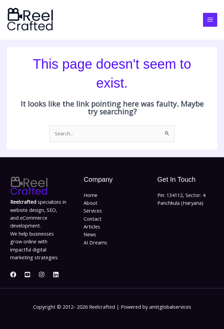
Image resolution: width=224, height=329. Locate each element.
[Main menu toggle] (210, 20)
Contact (93, 218)
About (90, 202)
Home (90, 195)
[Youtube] (27, 274)
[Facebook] (13, 274)
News (90, 234)
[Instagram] (42, 274)
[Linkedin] (56, 274)
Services (93, 210)
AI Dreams (95, 242)
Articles (92, 226)
